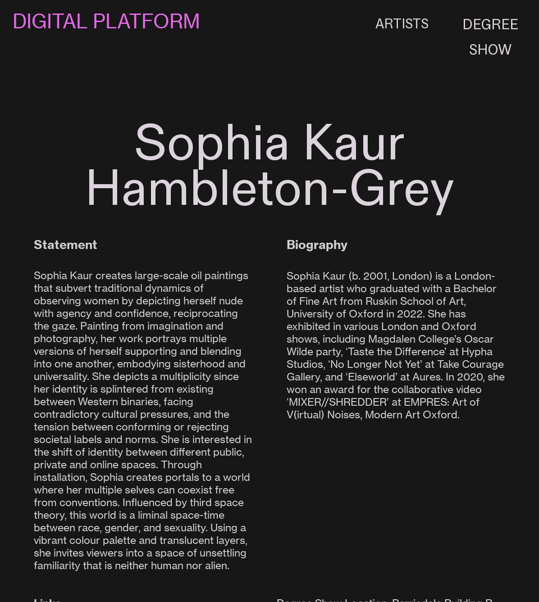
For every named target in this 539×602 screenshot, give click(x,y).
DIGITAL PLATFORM (106, 21)
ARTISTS (402, 22)
